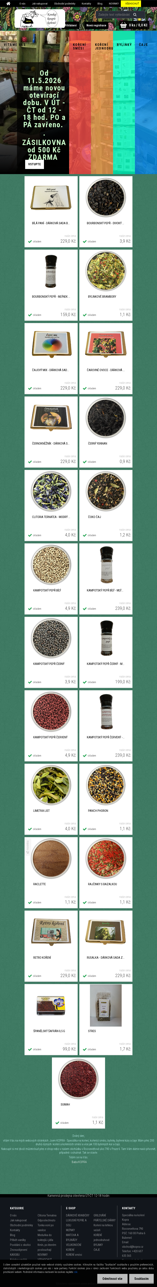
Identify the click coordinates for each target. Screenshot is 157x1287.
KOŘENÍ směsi (74, 1254)
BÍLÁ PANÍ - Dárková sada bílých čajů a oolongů (51, 223)
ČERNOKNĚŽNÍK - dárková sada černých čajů (51, 443)
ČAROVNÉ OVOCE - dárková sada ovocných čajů (106, 370)
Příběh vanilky (18, 1240)
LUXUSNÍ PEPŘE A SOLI (76, 1223)
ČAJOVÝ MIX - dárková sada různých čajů (51, 370)
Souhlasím (141, 1279)
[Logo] (40, 18)
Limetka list (41, 811)
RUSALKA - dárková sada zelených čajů (106, 957)
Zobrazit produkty (34, 164)
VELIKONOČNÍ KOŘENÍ (73, 1247)
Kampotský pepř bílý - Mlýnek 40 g (106, 590)
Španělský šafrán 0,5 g (49, 1031)
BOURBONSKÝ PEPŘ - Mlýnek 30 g (51, 296)
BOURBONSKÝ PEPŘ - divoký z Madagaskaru (106, 223)
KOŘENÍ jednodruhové (102, 1237)
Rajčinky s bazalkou (102, 884)
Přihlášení (70, 25)
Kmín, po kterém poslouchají (47, 1247)
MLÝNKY (70, 1230)
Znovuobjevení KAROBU (18, 1252)
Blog (100, 3)
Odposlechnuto (46, 1220)
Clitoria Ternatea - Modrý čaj (51, 517)
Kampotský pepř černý (48, 664)
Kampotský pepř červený (50, 737)
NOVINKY (114, 3)
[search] (135, 15)
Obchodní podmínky (64, 3)
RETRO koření (42, 957)
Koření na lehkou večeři (103, 1228)
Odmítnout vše (112, 1279)
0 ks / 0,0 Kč (138, 25)
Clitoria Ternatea (47, 1215)
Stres (92, 1031)
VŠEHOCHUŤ (132, 3)
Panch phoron (98, 811)
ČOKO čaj (94, 517)
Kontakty (86, 3)
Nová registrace (96, 25)
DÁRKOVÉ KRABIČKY (77, 1215)
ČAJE (97, 1249)
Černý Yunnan (97, 443)
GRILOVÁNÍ (100, 1215)
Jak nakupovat (40, 3)
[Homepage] (9, 3)
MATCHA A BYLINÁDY (72, 1237)
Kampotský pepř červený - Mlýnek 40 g (106, 737)
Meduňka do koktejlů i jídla (45, 1237)
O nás (22, 3)
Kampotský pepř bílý (47, 590)
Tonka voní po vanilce (46, 1228)
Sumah (65, 1104)
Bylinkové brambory (102, 296)
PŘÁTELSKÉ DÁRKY (105, 1220)
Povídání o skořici (20, 1244)
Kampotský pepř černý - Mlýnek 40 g (106, 664)
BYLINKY (98, 1244)
